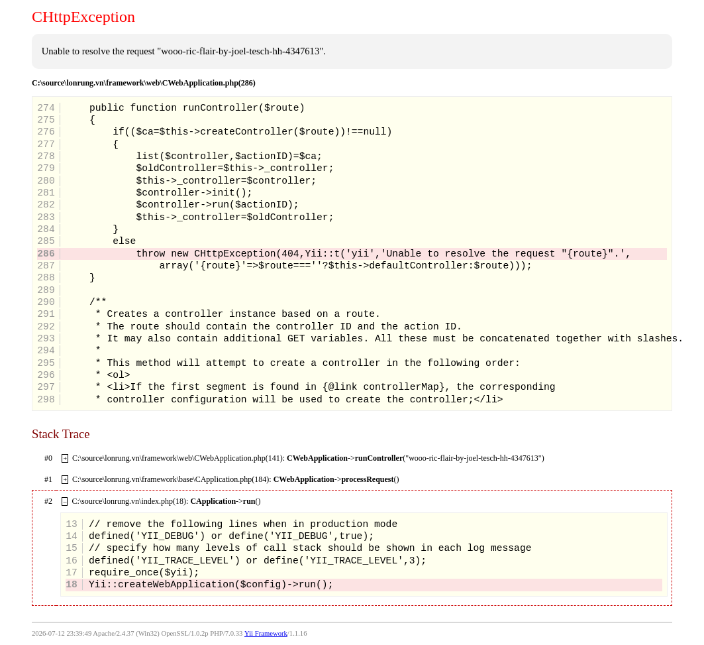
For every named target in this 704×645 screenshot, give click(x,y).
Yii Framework (265, 633)
